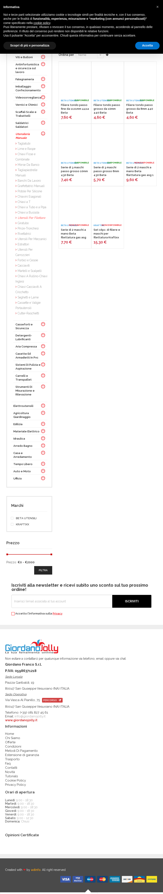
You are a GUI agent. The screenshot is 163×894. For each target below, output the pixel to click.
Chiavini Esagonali (29, 198)
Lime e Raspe (26, 150)
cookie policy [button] (42, 23)
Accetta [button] (147, 45)
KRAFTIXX (20, 525)
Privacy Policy (15, 786)
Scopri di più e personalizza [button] (29, 45)
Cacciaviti (24, 267)
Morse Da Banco (28, 166)
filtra (43, 571)
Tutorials (11, 778)
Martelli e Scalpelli (30, 272)
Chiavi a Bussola (28, 214)
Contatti (11, 769)
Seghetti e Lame (28, 299)
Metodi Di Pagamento (21, 752)
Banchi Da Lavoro (29, 182)
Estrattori (23, 245)
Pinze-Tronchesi (28, 230)
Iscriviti (132, 602)
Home (9, 735)
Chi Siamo (12, 739)
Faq (8, 765)
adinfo (36, 871)
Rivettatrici (24, 235)
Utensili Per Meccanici (32, 240)
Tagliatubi (24, 145)
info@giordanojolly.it (30, 718)
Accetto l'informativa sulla (36, 615)
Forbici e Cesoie (28, 261)
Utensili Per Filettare (31, 219)
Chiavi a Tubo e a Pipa (32, 208)
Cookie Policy (15, 782)
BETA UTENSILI (24, 519)
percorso (52, 701)
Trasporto (12, 761)
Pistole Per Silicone (30, 192)
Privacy (57, 615)
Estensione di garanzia (22, 756)
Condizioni (13, 748)
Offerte (10, 744)
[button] (157, 6)
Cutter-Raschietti (28, 314)
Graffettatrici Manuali (31, 187)
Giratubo (23, 224)
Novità (10, 773)
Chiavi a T (24, 203)
